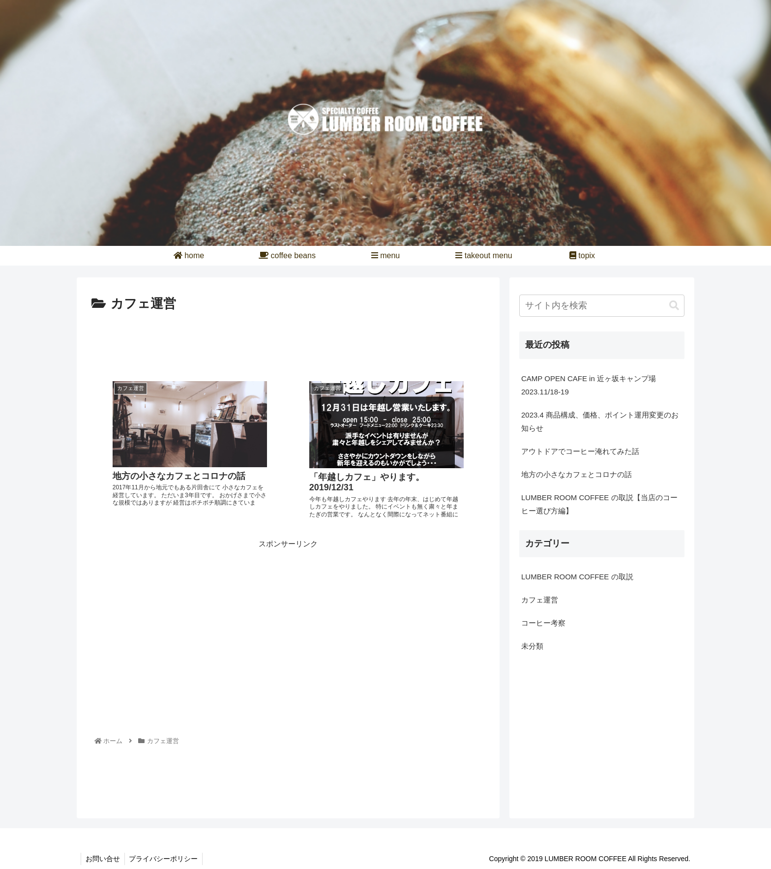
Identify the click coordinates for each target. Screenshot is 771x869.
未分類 (532, 646)
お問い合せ (103, 859)
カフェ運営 (539, 600)
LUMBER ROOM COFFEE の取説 (577, 576)
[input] (601, 306)
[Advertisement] (288, 342)
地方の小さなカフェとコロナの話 (576, 474)
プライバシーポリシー (165, 859)
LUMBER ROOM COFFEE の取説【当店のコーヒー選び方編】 (599, 504)
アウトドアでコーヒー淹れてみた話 (580, 451)
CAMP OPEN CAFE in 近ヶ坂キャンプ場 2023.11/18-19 (592, 385)
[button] (674, 305)
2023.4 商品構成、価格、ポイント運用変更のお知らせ (600, 421)
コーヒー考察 (543, 623)
